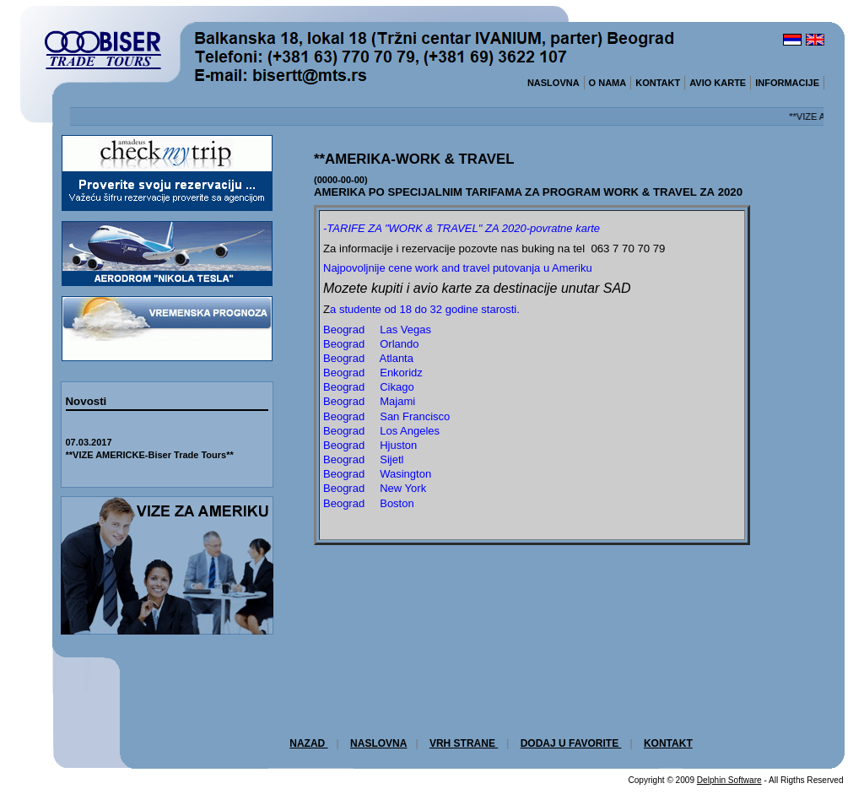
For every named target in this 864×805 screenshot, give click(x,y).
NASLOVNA (553, 83)
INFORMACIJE (787, 83)
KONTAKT (657, 83)
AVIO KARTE (717, 83)
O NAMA (608, 83)
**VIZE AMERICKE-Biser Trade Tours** (150, 455)
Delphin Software (729, 780)
